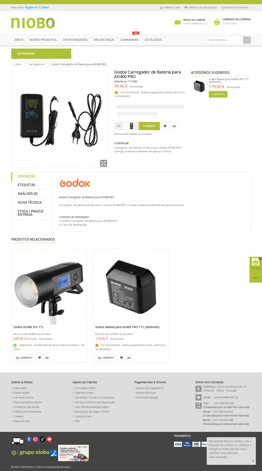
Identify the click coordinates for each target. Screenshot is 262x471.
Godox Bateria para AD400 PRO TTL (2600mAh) (229, 80)
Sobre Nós (20, 388)
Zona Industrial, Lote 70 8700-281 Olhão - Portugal (225, 388)
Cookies (19, 416)
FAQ (77, 421)
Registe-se (31, 7)
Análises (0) (27, 193)
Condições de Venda (26, 407)
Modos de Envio (146, 393)
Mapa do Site (22, 421)
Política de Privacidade (27, 411)
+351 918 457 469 (223, 420)
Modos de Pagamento (150, 388)
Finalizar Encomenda (236, 7)
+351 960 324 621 (223, 411)
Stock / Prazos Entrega (30, 213)
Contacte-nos (83, 416)
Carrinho (218, 94)
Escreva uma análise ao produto (133, 134)
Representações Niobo (28, 402)
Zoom (103, 163)
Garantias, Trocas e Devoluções (94, 397)
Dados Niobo (22, 393)
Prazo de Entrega (147, 397)
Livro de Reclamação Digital (91, 407)
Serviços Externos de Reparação (95, 402)
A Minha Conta (171, 7)
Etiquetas (26, 185)
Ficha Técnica (29, 202)
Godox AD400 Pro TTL (29, 327)
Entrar (45, 7)
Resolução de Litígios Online (92, 411)
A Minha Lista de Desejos (202, 7)
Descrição (26, 176)
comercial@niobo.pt (226, 397)
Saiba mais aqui (218, 457)
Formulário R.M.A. (85, 388)
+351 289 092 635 (223, 403)
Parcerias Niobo (23, 397)
